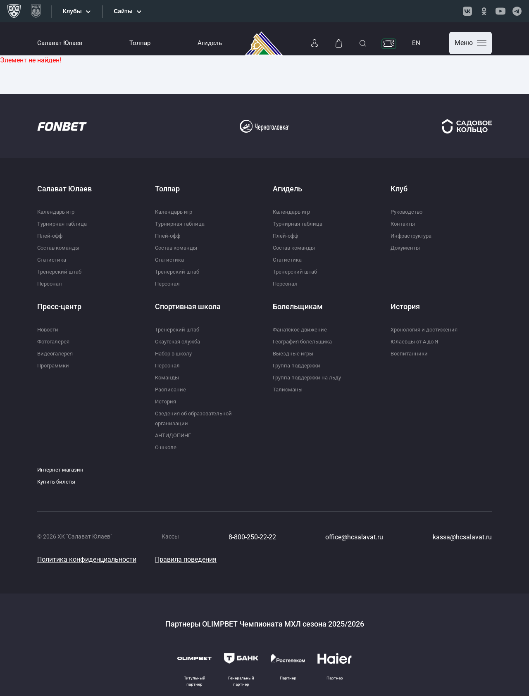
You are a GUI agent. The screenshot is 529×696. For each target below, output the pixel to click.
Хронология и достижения (426, 329)
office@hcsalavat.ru (354, 537)
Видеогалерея (56, 353)
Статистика (53, 259)
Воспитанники (410, 353)
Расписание (171, 389)
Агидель (210, 43)
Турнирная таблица (64, 223)
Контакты (404, 223)
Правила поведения (186, 559)
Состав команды (60, 247)
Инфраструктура (413, 235)
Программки (54, 365)
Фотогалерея (55, 341)
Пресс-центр (59, 306)
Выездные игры (294, 353)
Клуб (399, 188)
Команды (168, 377)
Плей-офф (50, 235)
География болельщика (305, 341)
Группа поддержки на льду (309, 377)
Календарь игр (57, 211)
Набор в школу (175, 353)
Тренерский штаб (60, 271)
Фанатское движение (301, 329)
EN (416, 43)
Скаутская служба (180, 341)
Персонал (50, 283)
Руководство (408, 211)
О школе (166, 447)
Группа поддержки (298, 365)
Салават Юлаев (60, 43)
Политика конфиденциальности (86, 559)
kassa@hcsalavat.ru (462, 537)
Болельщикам (298, 306)
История (166, 401)
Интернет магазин (61, 469)
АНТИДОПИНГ (175, 435)
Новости (48, 329)
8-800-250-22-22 (252, 537)
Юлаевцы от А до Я (416, 341)
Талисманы (288, 389)
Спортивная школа (188, 306)
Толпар (139, 43)
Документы (406, 247)
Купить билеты (57, 481)
